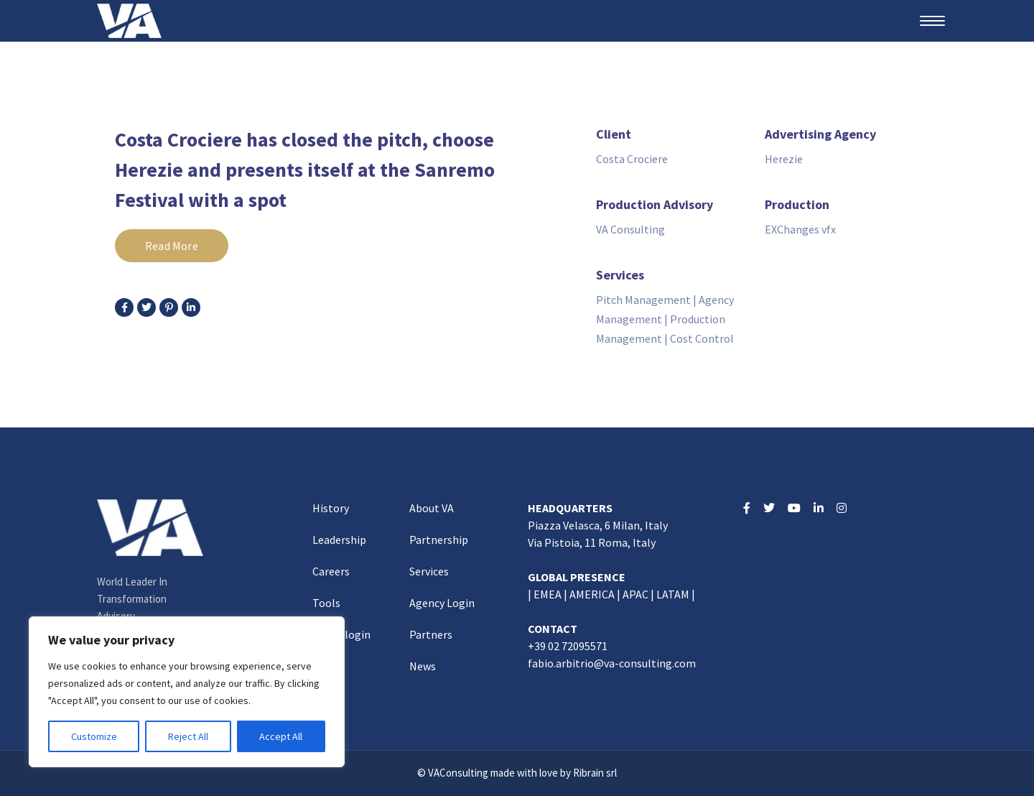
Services (429, 571)
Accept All (280, 736)
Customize (94, 736)
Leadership (339, 539)
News (422, 666)
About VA (431, 508)
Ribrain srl (595, 772)
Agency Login (442, 603)
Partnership (438, 539)
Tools (326, 603)
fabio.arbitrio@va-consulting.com (612, 663)
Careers (331, 571)
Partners (430, 634)
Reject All (188, 736)
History (330, 508)
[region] (187, 691)
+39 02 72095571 (567, 646)
